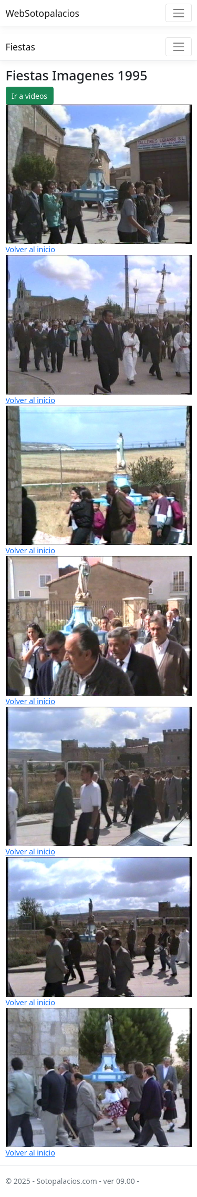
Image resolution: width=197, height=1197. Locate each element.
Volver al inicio (30, 249)
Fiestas (20, 46)
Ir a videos (29, 96)
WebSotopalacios (42, 13)
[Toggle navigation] (178, 13)
